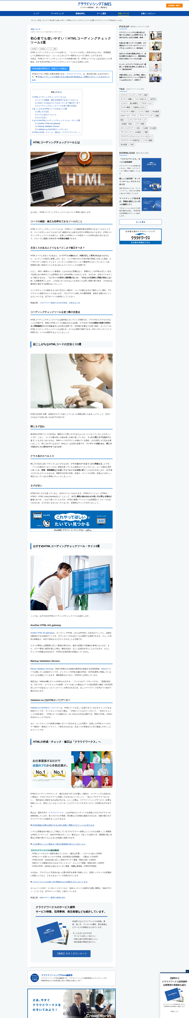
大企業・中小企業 (149, 128)
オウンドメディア (126, 128)
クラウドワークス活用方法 (129, 140)
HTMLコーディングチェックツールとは (49, 97)
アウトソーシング (146, 116)
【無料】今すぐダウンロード (71, 953)
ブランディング (126, 132)
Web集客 (156, 112)
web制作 (34, 49)
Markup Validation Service (47, 126)
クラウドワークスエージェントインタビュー (136, 136)
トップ (36, 13)
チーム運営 (101, 13)
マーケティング (57, 13)
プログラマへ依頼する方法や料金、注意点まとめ (60, 303)
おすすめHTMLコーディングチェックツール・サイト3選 (56, 120)
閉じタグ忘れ (42, 112)
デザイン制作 (143, 95)
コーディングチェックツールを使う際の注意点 (56, 106)
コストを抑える (140, 99)
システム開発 (147, 140)
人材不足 (152, 99)
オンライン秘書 (126, 99)
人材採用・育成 (126, 124)
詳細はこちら (174, 1011)
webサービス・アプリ (128, 116)
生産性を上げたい (139, 107)
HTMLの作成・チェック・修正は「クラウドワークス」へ (56, 132)
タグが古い (41, 117)
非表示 (58, 92)
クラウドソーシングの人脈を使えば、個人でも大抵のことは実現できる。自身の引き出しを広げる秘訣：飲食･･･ (132, 34)
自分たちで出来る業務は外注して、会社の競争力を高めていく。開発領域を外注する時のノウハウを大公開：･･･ (132, 56)
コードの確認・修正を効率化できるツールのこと (56, 100)
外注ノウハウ (123, 13)
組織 (157, 116)
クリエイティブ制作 (127, 112)
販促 (122, 120)
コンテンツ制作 (143, 112)
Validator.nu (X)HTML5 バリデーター (51, 129)
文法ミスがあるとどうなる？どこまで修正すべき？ (57, 103)
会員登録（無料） (174, 5)
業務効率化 (80, 13)
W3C (103, 669)
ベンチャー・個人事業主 (129, 103)
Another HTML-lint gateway (47, 123)
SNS (132, 145)
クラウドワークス (73, 74)
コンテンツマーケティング (136, 120)
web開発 (42, 49)
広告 (138, 128)
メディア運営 (139, 124)
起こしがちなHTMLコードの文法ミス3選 (49, 109)
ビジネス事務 (125, 107)
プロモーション (146, 103)
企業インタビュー (148, 13)
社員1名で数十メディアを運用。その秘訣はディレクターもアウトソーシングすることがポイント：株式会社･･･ (132, 45)
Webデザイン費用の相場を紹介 (52, 898)
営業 (146, 132)
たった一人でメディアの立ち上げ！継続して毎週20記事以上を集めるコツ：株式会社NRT (132, 66)
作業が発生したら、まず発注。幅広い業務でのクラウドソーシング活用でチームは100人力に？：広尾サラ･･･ (132, 77)
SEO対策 (123, 145)
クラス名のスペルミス (45, 115)
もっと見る (140, 222)
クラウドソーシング (127, 95)
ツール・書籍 (52, 49)
